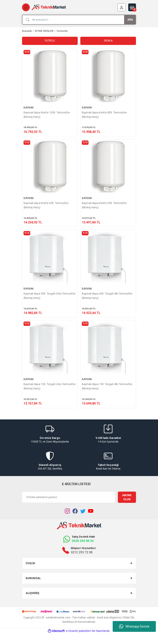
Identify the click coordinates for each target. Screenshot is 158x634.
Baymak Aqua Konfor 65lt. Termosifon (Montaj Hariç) (46, 205)
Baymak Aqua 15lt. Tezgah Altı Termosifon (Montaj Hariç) (107, 386)
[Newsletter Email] (68, 497)
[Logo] (49, 7)
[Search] (79, 20)
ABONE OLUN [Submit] (126, 497)
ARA (130, 19)
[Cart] (132, 7)
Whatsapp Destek (134, 626)
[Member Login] (121, 7)
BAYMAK (29, 107)
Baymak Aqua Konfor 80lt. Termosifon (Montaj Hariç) (104, 114)
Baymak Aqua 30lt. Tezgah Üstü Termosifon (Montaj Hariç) (50, 295)
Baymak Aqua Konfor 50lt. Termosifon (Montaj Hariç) (104, 205)
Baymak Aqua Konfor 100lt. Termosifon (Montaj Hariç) (47, 114)
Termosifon (62, 31)
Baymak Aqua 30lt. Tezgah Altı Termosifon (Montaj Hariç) (107, 295)
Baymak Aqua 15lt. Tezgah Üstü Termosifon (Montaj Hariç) (50, 386)
